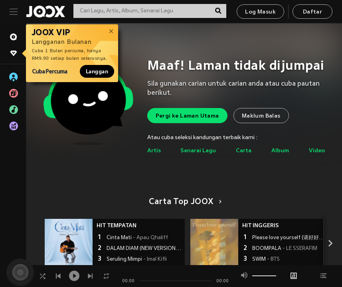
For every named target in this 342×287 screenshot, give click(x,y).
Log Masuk (260, 12)
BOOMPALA (284, 249)
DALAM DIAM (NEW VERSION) (145, 249)
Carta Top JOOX (184, 202)
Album (280, 151)
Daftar (312, 12)
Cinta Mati (137, 238)
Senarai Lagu (198, 151)
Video (317, 151)
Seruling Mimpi (137, 259)
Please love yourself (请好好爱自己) (290, 238)
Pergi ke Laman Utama (187, 116)
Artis (154, 151)
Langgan (97, 71)
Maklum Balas (261, 116)
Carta (243, 151)
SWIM (266, 259)
